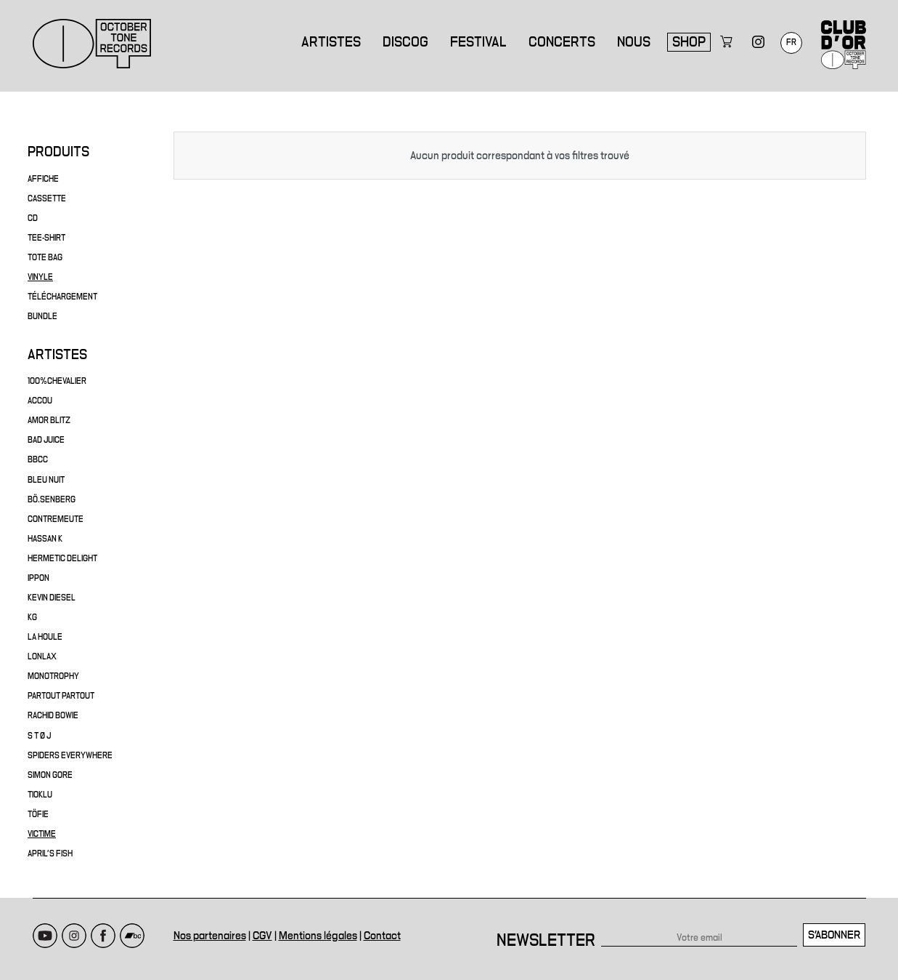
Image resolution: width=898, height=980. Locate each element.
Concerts (561, 42)
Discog (405, 42)
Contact (382, 924)
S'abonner (834, 923)
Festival (478, 42)
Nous (633, 42)
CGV (262, 924)
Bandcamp (132, 924)
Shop (689, 42)
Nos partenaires (210, 924)
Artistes (331, 42)
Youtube (45, 924)
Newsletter (546, 929)
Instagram (74, 924)
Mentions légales (318, 924)
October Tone (92, 43)
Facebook (103, 924)
